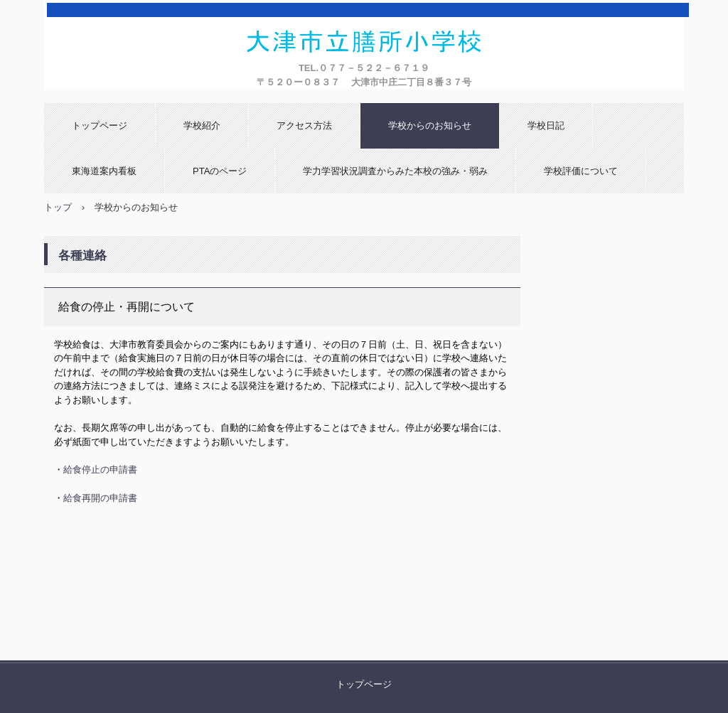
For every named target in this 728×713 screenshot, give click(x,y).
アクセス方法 (304, 125)
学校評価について (581, 171)
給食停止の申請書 (100, 469)
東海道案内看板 (104, 171)
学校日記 (546, 125)
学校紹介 (201, 125)
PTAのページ (220, 171)
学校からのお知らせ (429, 125)
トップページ (99, 125)
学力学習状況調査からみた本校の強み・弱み (395, 171)
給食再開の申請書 (100, 498)
